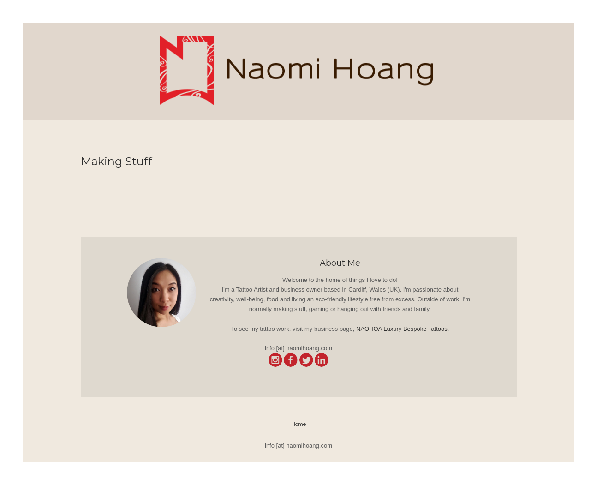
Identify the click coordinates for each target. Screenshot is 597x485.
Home (298, 424)
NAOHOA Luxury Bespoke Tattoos (402, 328)
